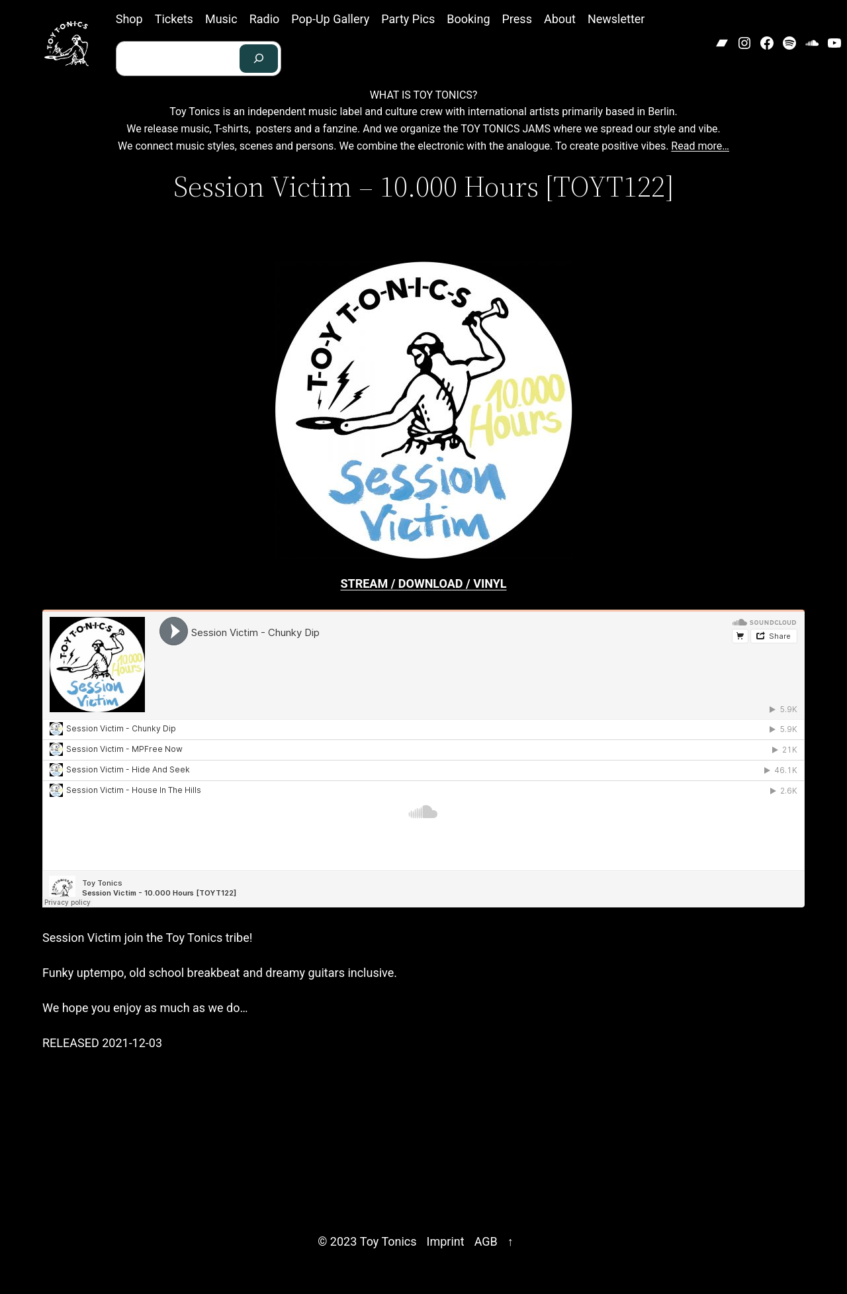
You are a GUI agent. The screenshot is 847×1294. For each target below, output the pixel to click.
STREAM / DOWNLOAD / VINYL (423, 583)
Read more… (700, 146)
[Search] (259, 58)
